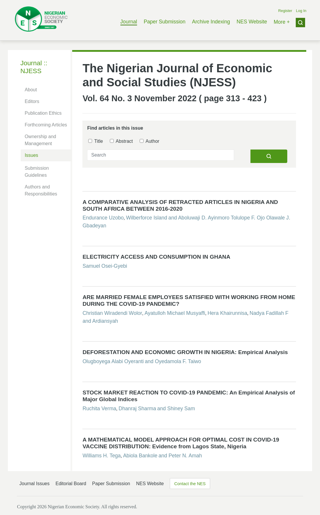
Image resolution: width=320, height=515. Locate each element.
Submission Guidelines (37, 172)
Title (95, 141)
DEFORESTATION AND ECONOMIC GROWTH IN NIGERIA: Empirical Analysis (185, 352)
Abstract (121, 141)
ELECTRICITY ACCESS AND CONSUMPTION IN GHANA (156, 257)
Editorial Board (71, 483)
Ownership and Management (40, 140)
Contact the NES (189, 483)
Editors (32, 101)
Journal (128, 22)
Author (149, 141)
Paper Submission (165, 22)
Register (285, 10)
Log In (301, 10)
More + (282, 22)
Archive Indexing (211, 22)
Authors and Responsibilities (41, 190)
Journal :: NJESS (33, 67)
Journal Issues (34, 483)
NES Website (252, 22)
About (31, 89)
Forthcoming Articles (46, 124)
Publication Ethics (43, 113)
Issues (31, 155)
